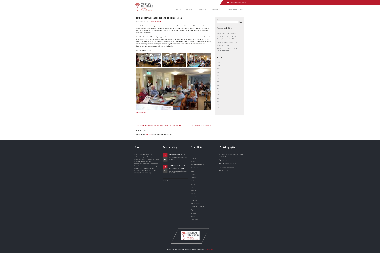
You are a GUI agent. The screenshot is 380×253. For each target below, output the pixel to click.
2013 (218, 98)
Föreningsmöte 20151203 (201, 125)
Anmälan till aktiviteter (197, 168)
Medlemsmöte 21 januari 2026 (227, 42)
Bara (192, 171)
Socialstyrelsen (195, 203)
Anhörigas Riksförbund (197, 164)
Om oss (178, 9)
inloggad (149, 134)
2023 (218, 72)
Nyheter (193, 190)
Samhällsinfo (217, 9)
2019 (218, 79)
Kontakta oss (195, 181)
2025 (218, 66)
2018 (218, 82)
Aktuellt (193, 161)
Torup (193, 216)
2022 (218, 75)
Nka (192, 187)
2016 (218, 88)
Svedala (193, 213)
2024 (218, 69)
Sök (218, 20)
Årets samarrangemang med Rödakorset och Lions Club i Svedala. (158, 125)
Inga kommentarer (157, 21)
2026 (218, 62)
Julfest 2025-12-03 (223, 45)
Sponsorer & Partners (235, 9)
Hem (192, 155)
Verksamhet (202, 9)
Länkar (193, 184)
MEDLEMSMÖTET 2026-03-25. (227, 33)
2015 (218, 91)
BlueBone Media (209, 249)
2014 (218, 95)
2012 (218, 101)
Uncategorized (141, 112)
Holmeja (193, 177)
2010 (218, 108)
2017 (218, 85)
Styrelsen (194, 210)
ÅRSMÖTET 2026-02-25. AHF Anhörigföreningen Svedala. (177, 167)
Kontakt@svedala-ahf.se (238, 2)
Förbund (189, 9)
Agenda (193, 158)
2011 (218, 104)
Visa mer (165, 180)
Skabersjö (194, 200)
